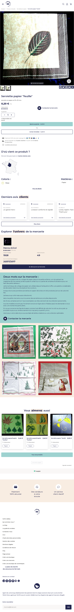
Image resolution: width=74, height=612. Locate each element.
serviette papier (36, 462)
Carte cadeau (6, 519)
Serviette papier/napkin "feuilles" (9, 439)
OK (68, 607)
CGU (4, 535)
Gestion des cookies (9, 541)
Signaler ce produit (66, 465)
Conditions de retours (11, 144)
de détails (38, 188)
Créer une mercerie (8, 560)
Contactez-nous (7, 531)
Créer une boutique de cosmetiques (13, 563)
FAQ (4, 551)
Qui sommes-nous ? (9, 522)
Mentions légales (8, 544)
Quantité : (4, 111)
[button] (14, 217)
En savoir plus (8, 142)
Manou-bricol (4, 107)
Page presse (6, 554)
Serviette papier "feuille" (58, 438)
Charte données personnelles (12, 538)
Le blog (5, 525)
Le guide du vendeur (9, 528)
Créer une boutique (8, 557)
